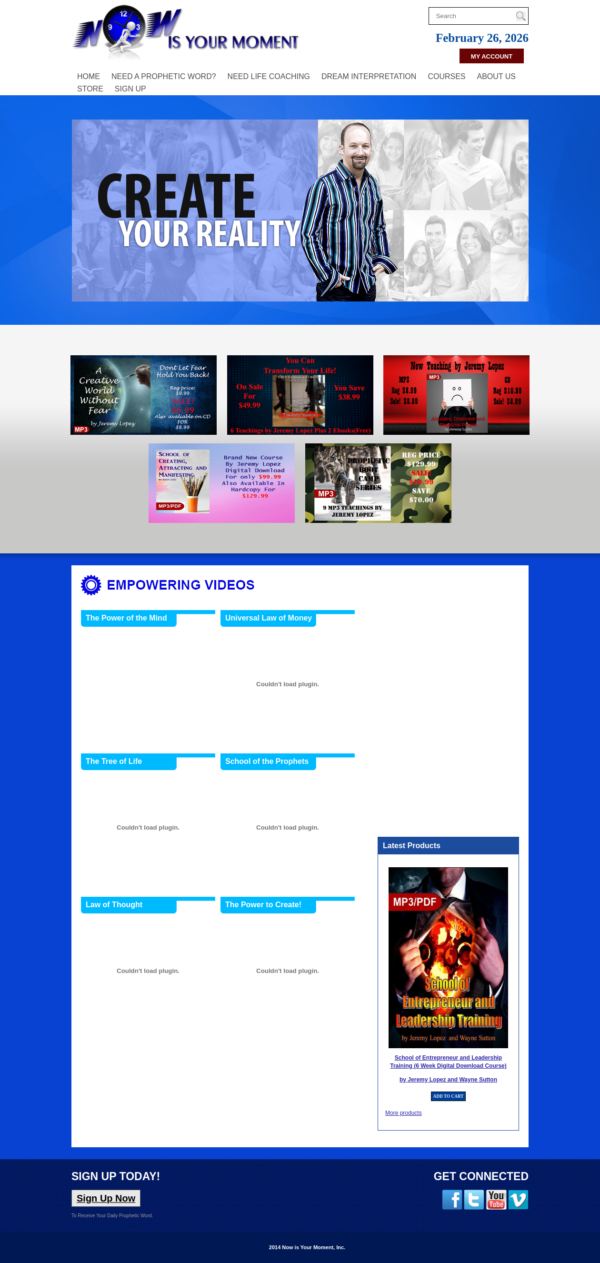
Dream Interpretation (368, 76)
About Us (496, 76)
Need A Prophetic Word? (163, 76)
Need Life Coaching (269, 76)
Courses (446, 76)
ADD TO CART (448, 1096)
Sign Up (130, 89)
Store (90, 89)
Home (88, 76)
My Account (491, 56)
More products (403, 1113)
